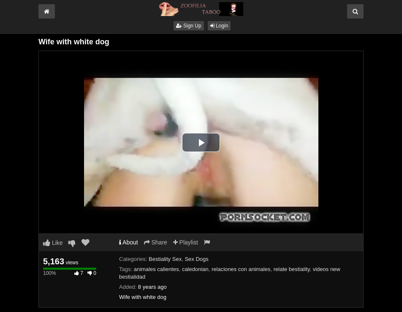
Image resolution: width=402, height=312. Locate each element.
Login (219, 26)
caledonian (195, 269)
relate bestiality (292, 269)
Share (155, 242)
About (128, 242)
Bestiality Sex (165, 259)
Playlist (185, 242)
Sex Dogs (196, 259)
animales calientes (156, 269)
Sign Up (188, 26)
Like (53, 242)
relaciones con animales (241, 269)
